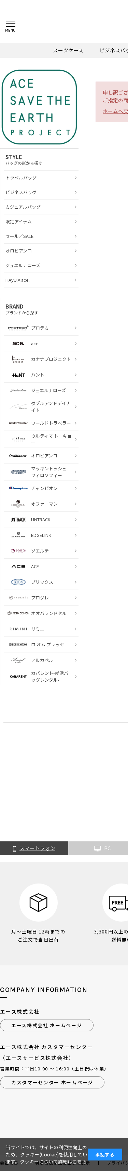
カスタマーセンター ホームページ (52, 1082)
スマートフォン (34, 848)
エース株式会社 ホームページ (46, 1025)
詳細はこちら (72, 1161)
